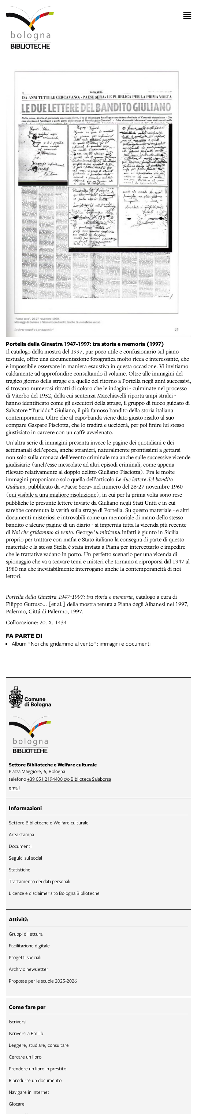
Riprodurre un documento (35, 1080)
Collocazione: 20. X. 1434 (36, 622)
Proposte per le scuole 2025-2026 (43, 980)
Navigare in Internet (29, 1092)
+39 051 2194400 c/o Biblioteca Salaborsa (69, 779)
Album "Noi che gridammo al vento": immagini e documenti (81, 643)
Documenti (20, 846)
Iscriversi (17, 1021)
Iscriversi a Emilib (26, 1033)
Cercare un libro (25, 1056)
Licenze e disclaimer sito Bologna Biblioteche (54, 893)
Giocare (17, 1103)
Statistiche (19, 869)
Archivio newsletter (28, 969)
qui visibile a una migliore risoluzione (52, 494)
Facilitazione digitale (29, 945)
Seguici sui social (25, 857)
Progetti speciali (25, 957)
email (14, 787)
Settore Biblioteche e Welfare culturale (49, 822)
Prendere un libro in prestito (37, 1068)
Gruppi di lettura (25, 933)
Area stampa (21, 834)
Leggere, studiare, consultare (39, 1045)
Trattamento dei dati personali (39, 881)
